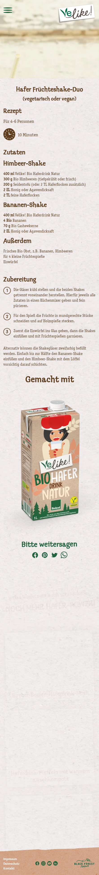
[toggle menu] (7, 10)
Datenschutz (11, 864)
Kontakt (9, 868)
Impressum (10, 859)
